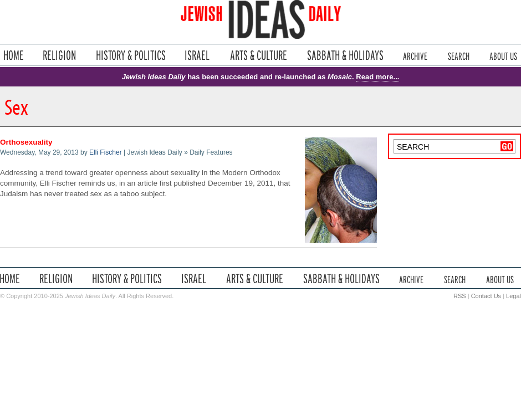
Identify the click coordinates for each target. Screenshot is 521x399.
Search (458, 55)
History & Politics (130, 55)
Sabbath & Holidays (345, 55)
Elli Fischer (105, 152)
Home (13, 55)
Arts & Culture (258, 55)
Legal (513, 296)
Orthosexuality (26, 142)
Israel (197, 55)
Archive (415, 55)
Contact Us (486, 296)
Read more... (377, 77)
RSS (459, 296)
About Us (503, 55)
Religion (59, 55)
